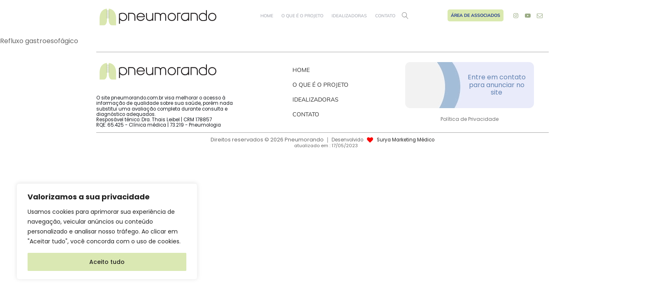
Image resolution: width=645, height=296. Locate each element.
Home (266, 15)
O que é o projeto (302, 15)
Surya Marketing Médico (405, 140)
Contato (385, 15)
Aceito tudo (107, 262)
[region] (106, 231)
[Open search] (405, 15)
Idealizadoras (349, 15)
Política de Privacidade (470, 119)
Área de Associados (475, 15)
